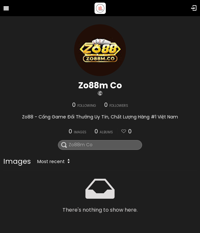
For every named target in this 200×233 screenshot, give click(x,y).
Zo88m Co (100, 85)
